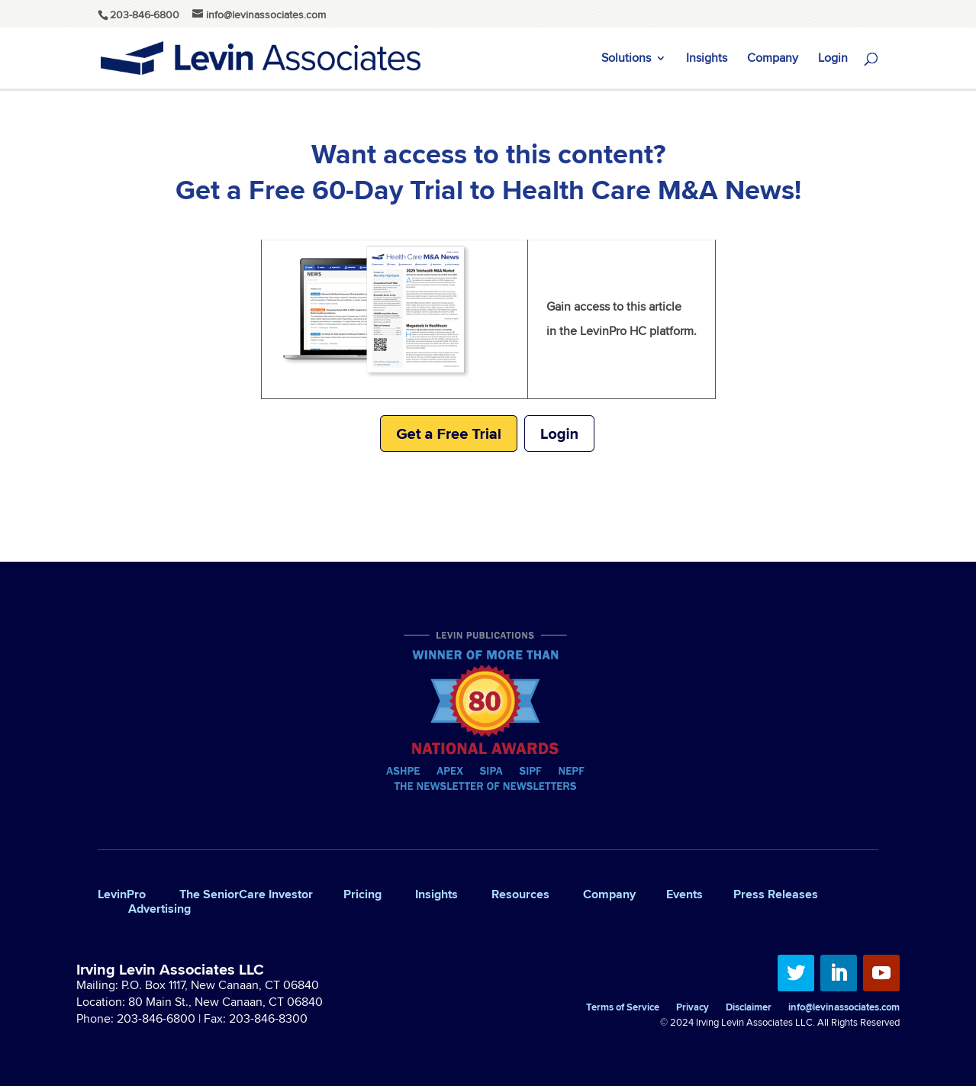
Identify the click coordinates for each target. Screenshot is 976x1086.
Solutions (626, 59)
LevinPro (122, 894)
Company (772, 59)
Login (833, 59)
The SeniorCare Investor (246, 894)
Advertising (159, 908)
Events (684, 894)
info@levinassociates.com (844, 1008)
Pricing (362, 894)
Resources (520, 894)
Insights (706, 59)
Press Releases (775, 894)
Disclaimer (748, 1008)
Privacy (692, 1008)
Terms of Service (622, 1008)
